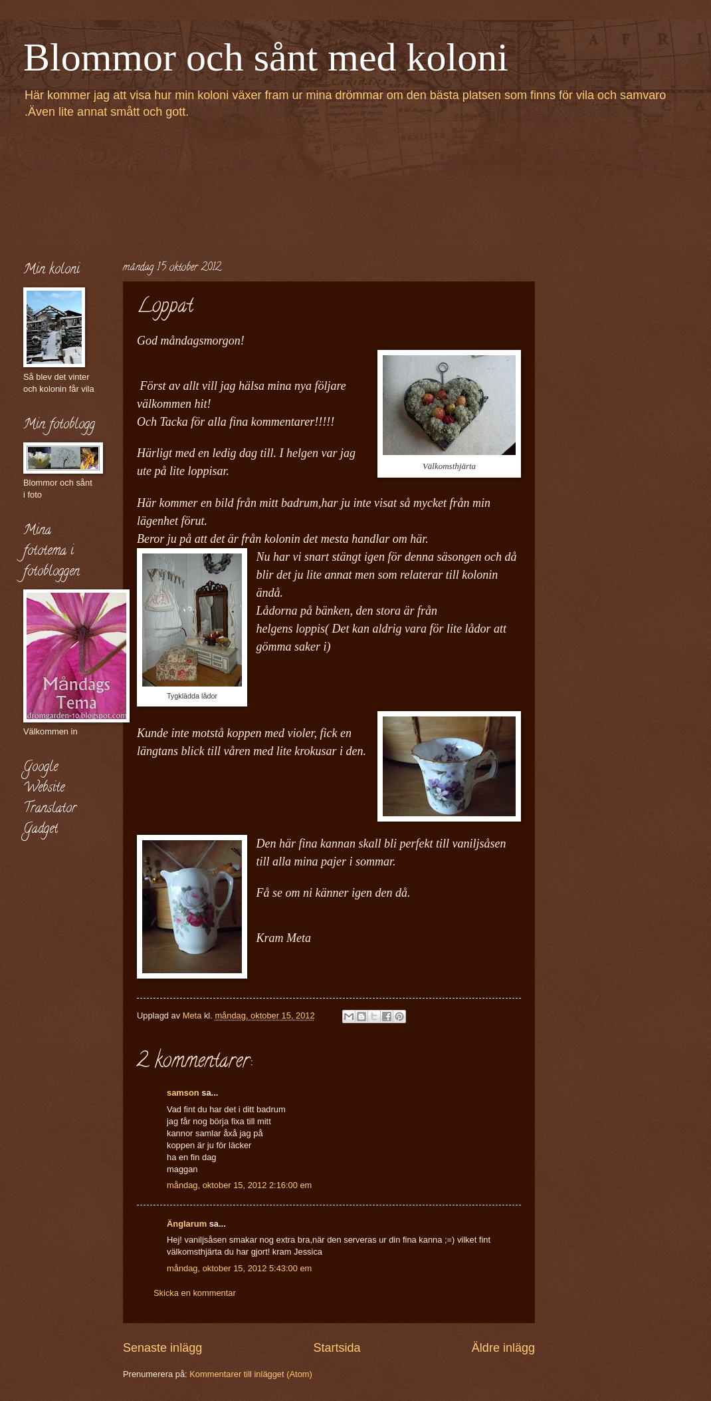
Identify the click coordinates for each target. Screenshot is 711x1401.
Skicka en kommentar (194, 1293)
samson (183, 1093)
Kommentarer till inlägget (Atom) (250, 1374)
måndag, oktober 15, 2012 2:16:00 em (239, 1185)
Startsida (336, 1347)
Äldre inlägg (503, 1347)
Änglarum (187, 1224)
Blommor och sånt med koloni (265, 57)
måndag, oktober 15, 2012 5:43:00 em (239, 1268)
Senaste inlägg (162, 1347)
